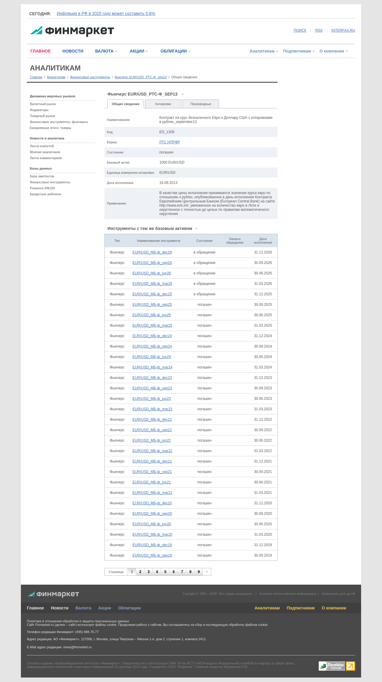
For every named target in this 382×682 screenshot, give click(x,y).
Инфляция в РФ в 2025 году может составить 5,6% (106, 13)
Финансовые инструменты (90, 77)
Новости (60, 608)
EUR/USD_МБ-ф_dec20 (152, 503)
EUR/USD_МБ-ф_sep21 (152, 472)
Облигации (129, 608)
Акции (104, 608)
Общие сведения (125, 104)
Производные (200, 104)
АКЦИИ (137, 51)
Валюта (83, 608)
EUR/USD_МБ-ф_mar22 (152, 451)
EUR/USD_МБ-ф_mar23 (152, 409)
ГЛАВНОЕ (40, 51)
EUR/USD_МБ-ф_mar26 (152, 284)
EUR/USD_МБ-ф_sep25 (152, 304)
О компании (332, 51)
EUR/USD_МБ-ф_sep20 (152, 514)
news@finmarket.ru (77, 647)
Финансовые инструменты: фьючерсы (59, 122)
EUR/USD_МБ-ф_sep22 (152, 430)
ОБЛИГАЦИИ (174, 51)
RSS (319, 30)
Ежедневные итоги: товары (50, 128)
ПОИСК (300, 30)
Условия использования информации (287, 593)
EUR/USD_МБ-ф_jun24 (152, 357)
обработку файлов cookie (248, 624)
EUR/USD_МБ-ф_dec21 (152, 461)
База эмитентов (42, 176)
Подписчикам (297, 51)
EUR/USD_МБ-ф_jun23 (152, 399)
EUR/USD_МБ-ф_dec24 (152, 336)
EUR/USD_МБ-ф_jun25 (152, 315)
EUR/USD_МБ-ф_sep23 (152, 388)
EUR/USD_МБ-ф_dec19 (152, 545)
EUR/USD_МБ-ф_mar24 (152, 367)
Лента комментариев (46, 158)
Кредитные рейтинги (45, 194)
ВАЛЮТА (104, 51)
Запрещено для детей (338, 593)
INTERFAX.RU (343, 30)
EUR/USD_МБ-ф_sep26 (152, 263)
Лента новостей (42, 146)
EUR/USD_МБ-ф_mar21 (152, 493)
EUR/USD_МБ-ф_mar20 (152, 534)
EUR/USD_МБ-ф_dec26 (152, 252)
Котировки (163, 104)
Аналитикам (262, 51)
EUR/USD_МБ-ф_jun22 (152, 440)
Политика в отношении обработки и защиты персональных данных (78, 621)
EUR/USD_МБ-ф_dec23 (152, 378)
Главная (36, 77)
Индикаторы (39, 110)
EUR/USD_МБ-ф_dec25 (152, 294)
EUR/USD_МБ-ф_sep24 (152, 346)
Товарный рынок (42, 116)
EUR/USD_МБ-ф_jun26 (152, 273)
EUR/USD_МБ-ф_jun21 (152, 482)
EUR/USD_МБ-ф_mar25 (152, 325)
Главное (35, 608)
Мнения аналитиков (45, 152)
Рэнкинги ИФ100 (42, 188)
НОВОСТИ (72, 51)
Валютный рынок (43, 104)
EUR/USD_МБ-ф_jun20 (152, 524)
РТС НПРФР (169, 142)
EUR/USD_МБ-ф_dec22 (152, 419)
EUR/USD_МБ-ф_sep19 (152, 555)
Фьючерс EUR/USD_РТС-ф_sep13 (141, 77)
